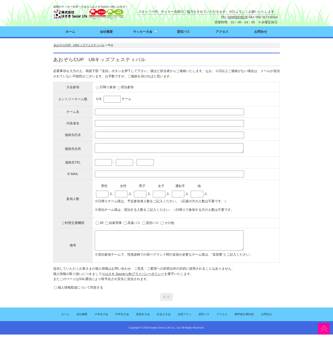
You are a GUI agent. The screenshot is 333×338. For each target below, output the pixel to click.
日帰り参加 (106, 87)
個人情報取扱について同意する (80, 291)
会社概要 (106, 31)
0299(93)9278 (238, 17)
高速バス (133, 223)
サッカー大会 (142, 31)
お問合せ (260, 31)
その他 (169, 223)
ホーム (70, 31)
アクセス (222, 31)
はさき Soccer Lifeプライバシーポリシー (134, 277)
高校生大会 (143, 317)
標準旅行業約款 (244, 317)
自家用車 (115, 223)
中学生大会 (122, 317)
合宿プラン (184, 317)
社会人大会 (164, 317)
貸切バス (183, 31)
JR (101, 223)
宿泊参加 (125, 87)
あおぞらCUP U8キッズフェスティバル (79, 45)
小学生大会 (101, 317)
